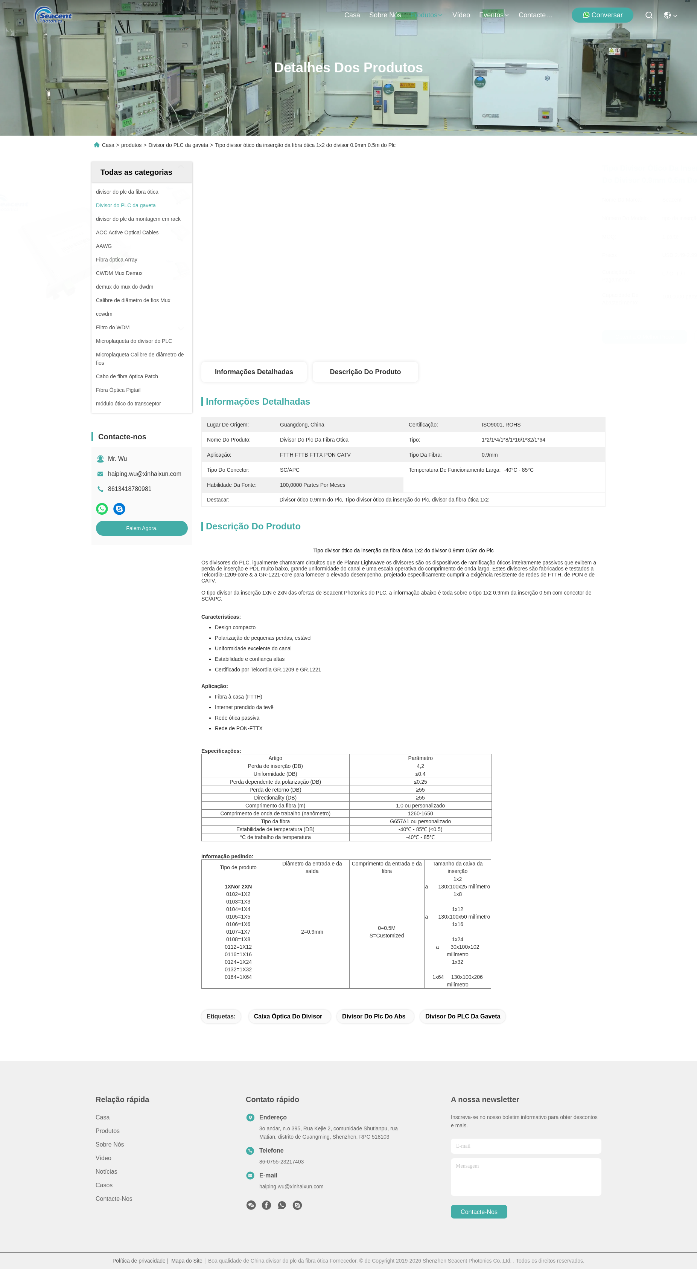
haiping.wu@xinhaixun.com (144, 474)
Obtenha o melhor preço (489, 336)
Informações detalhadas (254, 372)
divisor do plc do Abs (373, 1016)
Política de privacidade (139, 1261)
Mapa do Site (186, 1261)
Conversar (603, 15)
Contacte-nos (537, 15)
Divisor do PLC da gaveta (178, 145)
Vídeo (461, 15)
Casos (104, 1185)
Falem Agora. (141, 528)
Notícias (106, 1171)
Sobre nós (385, 15)
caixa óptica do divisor (288, 1016)
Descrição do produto (365, 372)
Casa (352, 15)
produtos (426, 15)
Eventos (494, 15)
